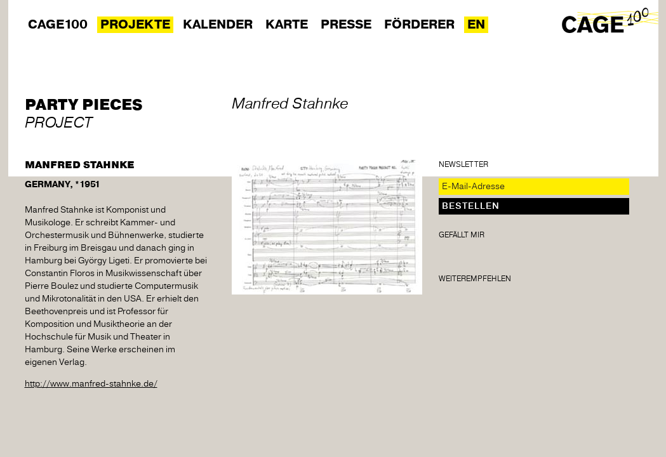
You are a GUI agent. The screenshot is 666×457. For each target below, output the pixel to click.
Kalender (218, 24)
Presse (346, 24)
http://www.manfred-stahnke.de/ (91, 384)
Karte (286, 24)
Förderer (419, 24)
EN (476, 24)
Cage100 (58, 24)
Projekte (135, 24)
